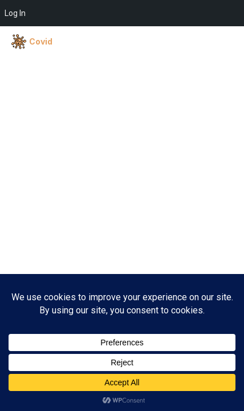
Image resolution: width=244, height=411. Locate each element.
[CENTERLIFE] (66, 41)
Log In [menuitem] (15, 13)
